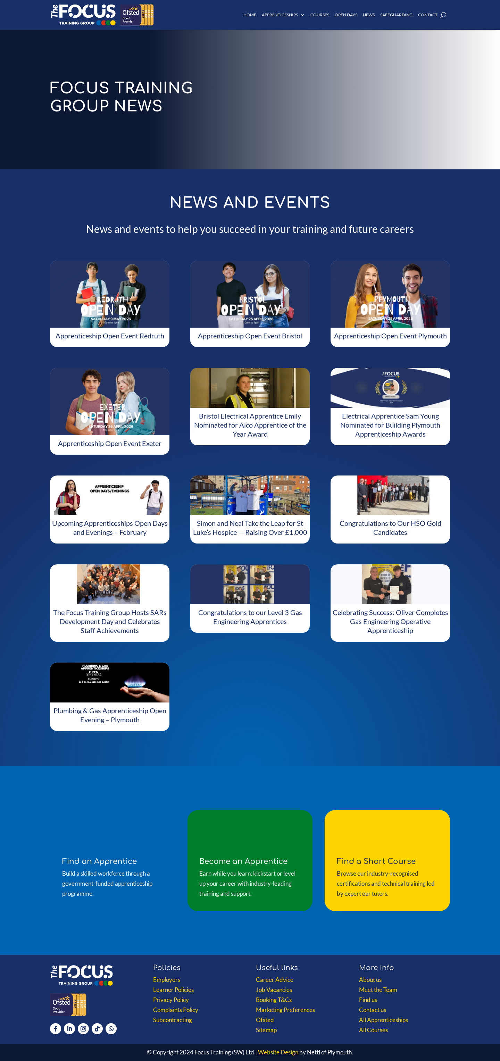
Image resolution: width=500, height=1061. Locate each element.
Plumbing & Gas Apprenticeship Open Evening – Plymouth (109, 715)
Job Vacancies (274, 989)
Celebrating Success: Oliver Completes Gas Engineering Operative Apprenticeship (390, 621)
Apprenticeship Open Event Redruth (110, 335)
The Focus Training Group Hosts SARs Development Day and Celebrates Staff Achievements (110, 621)
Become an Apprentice (243, 861)
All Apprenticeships (383, 1020)
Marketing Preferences (285, 1009)
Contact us (372, 1009)
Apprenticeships (280, 14)
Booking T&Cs (274, 999)
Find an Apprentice (99, 861)
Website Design (278, 1052)
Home (249, 14)
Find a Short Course (376, 861)
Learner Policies (173, 989)
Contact (428, 14)
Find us (368, 999)
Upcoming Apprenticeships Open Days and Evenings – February (110, 527)
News (369, 14)
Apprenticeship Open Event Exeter (109, 443)
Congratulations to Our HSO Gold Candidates (390, 527)
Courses (319, 14)
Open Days (346, 14)
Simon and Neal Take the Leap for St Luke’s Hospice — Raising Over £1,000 (250, 527)
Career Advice (274, 979)
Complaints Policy (175, 1009)
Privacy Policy (171, 999)
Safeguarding (396, 14)
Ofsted (265, 1020)
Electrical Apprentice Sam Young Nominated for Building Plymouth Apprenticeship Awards (390, 425)
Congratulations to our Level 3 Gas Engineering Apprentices (250, 616)
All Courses (373, 1030)
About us (370, 979)
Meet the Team (378, 989)
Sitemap (266, 1030)
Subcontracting (172, 1020)
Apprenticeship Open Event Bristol (250, 335)
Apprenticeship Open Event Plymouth (390, 335)
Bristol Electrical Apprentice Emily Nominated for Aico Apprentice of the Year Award (250, 425)
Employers (166, 979)
